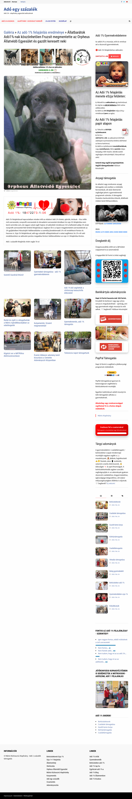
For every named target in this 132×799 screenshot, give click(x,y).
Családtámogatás (115, 548)
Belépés (23, 2)
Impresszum (8, 796)
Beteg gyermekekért (116, 571)
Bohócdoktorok (114, 502)
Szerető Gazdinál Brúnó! (14, 275)
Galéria (9, 32)
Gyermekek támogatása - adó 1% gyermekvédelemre (47, 273)
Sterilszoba (51, 766)
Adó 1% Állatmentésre (97, 776)
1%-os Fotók (50, 21)
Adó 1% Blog (94, 772)
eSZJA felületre (111, 105)
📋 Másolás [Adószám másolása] (115, 56)
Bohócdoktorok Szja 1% (55, 756)
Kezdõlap (63, 21)
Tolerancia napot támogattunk (76, 353)
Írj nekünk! (111, 483)
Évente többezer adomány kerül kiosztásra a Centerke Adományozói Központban (47, 357)
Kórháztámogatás (116, 537)
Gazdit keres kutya (116, 525)
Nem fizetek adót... (107, 650)
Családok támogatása (117, 513)
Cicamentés (51, 782)
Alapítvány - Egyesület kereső (30, 21)
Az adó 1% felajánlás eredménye (40, 32)
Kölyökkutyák (114, 606)
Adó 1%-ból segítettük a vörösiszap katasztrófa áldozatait (74, 290)
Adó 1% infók (94, 756)
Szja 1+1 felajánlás (54, 760)
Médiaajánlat (28, 796)
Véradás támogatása (117, 560)
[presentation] (100, 496)
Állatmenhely (51, 763)
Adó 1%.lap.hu (95, 766)
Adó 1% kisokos (8, 21)
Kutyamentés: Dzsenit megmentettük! (43, 324)
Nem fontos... (104, 648)
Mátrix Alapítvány (104, 415)
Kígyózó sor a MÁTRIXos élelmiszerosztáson (14, 354)
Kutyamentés (51, 776)
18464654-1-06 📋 (47, 70)
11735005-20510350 (112, 223)
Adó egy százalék (20, 9)
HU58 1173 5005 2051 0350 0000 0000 (111, 232)
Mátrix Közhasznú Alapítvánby (58, 772)
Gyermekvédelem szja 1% (118, 594)
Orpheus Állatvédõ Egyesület (57, 769)
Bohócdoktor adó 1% (116, 583)
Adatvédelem (17, 796)
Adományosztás (52, 785)
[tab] (100, 496)
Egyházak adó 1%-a (97, 769)
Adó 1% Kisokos (95, 779)
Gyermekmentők (95, 760)
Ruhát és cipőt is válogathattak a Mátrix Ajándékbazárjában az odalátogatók (17, 323)
